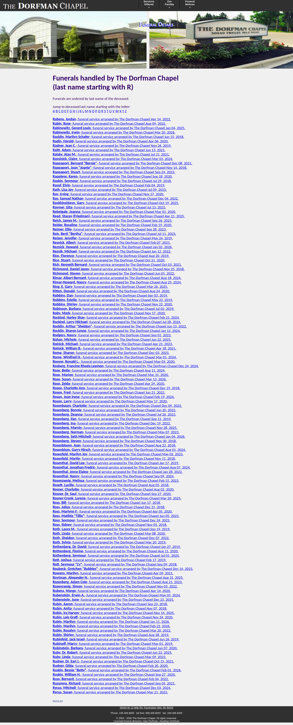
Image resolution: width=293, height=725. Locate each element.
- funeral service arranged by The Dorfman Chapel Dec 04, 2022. (116, 198)
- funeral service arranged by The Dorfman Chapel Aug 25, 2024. (117, 282)
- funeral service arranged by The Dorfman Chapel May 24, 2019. (113, 238)
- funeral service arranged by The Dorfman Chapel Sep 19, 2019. (111, 529)
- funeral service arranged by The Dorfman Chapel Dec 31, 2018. (109, 507)
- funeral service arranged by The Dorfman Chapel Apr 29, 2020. (109, 383)
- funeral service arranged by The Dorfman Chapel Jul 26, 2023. (114, 414)
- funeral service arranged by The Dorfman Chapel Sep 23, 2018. (110, 604)
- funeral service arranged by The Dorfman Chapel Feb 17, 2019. (109, 560)
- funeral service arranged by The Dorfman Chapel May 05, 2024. (117, 595)
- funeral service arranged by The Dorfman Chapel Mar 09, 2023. (109, 657)
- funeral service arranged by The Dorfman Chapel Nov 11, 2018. (114, 458)
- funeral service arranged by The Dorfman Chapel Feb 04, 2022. (111, 679)
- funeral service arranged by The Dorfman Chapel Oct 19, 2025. (116, 203)
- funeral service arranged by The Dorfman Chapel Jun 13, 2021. (109, 150)
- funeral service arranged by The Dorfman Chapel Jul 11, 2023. (114, 234)
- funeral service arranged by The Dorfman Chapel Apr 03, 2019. (110, 295)
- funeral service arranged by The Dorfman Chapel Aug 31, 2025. (118, 577)
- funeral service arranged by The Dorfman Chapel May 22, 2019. (113, 300)
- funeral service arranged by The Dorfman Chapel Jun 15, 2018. (118, 137)
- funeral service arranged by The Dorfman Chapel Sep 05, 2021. (114, 683)
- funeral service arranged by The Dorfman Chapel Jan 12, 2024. (117, 330)
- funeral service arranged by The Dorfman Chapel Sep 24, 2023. (114, 172)
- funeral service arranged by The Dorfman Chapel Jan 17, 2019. (116, 463)
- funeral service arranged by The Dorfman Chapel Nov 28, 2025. (115, 427)
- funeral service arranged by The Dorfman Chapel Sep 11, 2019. (112, 419)
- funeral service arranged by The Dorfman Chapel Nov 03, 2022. (115, 586)
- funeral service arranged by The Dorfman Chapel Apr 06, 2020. (111, 141)
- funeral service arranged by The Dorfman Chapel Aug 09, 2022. (109, 123)
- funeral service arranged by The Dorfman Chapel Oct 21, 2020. (109, 260)
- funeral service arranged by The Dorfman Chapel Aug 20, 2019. (111, 256)
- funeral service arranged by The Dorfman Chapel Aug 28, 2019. (111, 635)
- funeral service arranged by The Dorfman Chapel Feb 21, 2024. (116, 317)
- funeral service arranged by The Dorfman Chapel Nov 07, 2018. (110, 608)
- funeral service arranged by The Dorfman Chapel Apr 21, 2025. (119, 216)
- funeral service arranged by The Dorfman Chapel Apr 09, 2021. (113, 573)
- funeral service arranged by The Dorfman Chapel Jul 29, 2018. (112, 181)
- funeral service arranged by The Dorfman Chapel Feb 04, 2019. (109, 185)
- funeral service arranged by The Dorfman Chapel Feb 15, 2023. (116, 480)
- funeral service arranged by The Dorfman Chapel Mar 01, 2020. (114, 211)
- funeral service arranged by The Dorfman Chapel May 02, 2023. (118, 454)
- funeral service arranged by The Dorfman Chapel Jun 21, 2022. (109, 392)
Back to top (58, 701)
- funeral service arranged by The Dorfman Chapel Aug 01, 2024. (119, 449)
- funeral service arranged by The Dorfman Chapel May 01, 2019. (113, 643)
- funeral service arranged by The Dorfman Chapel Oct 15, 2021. (113, 661)
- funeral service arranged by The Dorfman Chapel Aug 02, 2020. (113, 489)
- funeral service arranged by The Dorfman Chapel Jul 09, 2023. (110, 189)
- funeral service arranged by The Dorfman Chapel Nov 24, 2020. (113, 617)
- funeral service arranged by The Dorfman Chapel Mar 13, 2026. (110, 379)
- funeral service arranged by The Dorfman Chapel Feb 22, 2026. (111, 626)
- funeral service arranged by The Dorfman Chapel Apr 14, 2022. (112, 119)
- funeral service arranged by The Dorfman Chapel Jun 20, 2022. (114, 410)
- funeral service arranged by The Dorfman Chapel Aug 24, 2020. (111, 291)
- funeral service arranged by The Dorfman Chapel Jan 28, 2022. (118, 472)
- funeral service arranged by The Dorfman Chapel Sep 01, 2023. (112, 335)
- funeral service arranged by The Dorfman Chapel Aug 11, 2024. (109, 370)
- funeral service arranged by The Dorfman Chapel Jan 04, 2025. (119, 128)
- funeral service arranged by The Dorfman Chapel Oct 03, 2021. (117, 264)
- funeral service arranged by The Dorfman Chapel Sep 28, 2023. (110, 229)
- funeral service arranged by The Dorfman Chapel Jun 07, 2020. (115, 648)
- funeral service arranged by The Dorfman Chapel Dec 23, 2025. (113, 599)
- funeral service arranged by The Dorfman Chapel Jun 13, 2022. (120, 326)
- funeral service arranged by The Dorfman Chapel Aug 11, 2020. (116, 551)
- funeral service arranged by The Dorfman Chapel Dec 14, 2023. (123, 569)
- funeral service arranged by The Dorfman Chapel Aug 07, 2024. (122, 467)
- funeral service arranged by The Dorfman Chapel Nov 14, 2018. (120, 167)
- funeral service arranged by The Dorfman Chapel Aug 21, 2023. (118, 582)
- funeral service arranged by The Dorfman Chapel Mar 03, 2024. (113, 159)
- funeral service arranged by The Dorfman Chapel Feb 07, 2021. (112, 242)
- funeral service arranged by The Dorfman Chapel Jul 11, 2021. (111, 154)
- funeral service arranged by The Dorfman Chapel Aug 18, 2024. (117, 278)
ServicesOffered (149, 4)
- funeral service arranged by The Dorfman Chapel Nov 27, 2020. (108, 194)
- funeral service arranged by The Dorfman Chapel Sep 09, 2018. (115, 564)
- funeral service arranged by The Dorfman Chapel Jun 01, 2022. (114, 273)
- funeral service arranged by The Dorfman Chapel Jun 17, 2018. (107, 502)
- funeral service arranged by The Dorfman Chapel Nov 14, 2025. (114, 613)
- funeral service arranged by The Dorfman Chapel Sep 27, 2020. (112, 494)
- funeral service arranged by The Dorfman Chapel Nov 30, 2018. (115, 441)
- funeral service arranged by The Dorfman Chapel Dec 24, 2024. (126, 366)
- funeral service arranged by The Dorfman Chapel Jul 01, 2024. (116, 555)
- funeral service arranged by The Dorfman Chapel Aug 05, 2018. (111, 485)
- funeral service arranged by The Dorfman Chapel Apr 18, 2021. (114, 348)
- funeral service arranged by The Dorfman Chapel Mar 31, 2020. (111, 375)
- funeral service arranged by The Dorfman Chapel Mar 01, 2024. (115, 357)
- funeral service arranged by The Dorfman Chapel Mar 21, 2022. (110, 692)
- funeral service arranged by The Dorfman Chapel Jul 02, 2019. (113, 308)
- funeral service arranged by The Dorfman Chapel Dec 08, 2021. (122, 163)
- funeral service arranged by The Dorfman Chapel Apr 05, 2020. (113, 511)
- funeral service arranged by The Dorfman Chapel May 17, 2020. (110, 401)
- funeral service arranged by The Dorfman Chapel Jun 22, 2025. (112, 339)
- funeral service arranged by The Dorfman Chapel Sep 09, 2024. (113, 476)
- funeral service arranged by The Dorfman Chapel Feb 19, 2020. (112, 225)
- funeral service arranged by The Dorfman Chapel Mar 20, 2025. (117, 498)
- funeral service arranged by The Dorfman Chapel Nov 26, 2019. (112, 145)
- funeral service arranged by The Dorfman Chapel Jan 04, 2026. (119, 436)
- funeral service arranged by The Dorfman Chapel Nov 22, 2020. (113, 304)
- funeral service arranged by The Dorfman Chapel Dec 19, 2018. (116, 388)
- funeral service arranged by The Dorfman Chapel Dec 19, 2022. (112, 423)
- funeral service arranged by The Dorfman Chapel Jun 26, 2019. (116, 639)
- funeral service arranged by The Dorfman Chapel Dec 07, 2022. (111, 538)
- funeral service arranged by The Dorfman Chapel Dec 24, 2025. (111, 520)
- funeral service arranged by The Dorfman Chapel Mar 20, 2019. (109, 542)
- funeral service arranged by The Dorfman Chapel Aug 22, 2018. (114, 445)
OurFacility (169, 4)
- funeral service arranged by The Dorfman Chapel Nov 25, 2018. (119, 269)
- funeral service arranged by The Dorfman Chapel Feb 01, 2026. (117, 670)
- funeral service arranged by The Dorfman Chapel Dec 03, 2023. (111, 353)
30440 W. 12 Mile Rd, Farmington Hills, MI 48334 (146, 707)
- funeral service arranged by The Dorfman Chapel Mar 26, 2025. (110, 286)
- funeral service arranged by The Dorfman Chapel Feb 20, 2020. (110, 665)
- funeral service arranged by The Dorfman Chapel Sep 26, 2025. (112, 220)
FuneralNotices (190, 4)
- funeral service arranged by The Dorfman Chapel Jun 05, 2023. (116, 516)
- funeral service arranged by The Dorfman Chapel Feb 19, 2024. (114, 397)
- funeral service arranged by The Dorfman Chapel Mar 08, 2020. (109, 533)
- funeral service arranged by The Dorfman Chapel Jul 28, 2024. (117, 322)
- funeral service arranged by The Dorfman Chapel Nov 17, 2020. (109, 313)
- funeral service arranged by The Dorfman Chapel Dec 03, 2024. (112, 688)
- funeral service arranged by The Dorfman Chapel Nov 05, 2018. (110, 524)
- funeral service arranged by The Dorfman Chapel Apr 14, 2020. (112, 591)
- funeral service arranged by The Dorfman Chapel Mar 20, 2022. (112, 630)
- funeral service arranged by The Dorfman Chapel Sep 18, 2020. (113, 176)
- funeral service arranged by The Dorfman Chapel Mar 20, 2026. (114, 132)
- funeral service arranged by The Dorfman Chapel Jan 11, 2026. (111, 621)
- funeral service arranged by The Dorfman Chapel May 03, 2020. (114, 361)
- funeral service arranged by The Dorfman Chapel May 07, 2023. (116, 432)
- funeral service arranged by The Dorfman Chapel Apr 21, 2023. (113, 344)
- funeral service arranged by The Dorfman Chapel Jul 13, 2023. (109, 207)
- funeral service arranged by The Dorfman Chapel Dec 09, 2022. (117, 405)
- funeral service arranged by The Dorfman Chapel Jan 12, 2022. (112, 251)
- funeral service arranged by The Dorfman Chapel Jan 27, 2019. (117, 546)
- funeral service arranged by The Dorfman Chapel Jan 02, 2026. (113, 247)
